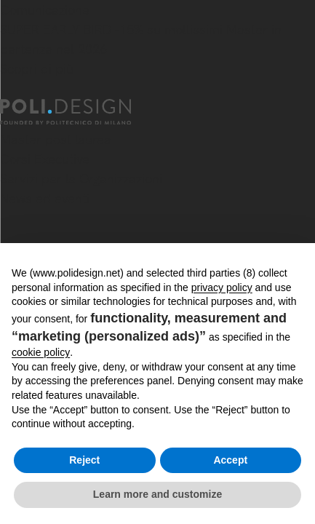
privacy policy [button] (221, 287)
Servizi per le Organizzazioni (81, 178)
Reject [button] (84, 460)
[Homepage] (78, 112)
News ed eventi (44, 198)
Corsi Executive (44, 159)
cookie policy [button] (41, 352)
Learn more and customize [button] (157, 494)
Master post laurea (55, 139)
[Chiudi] (8, 90)
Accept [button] (230, 460)
